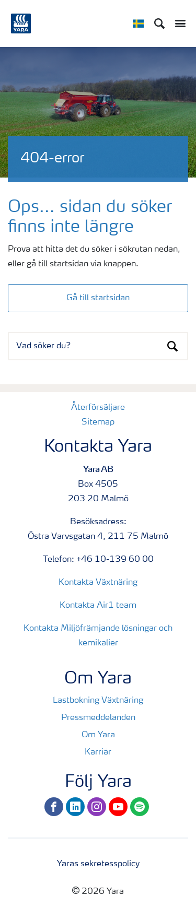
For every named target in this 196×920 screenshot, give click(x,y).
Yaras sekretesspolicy (98, 864)
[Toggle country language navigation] (138, 23)
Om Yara (98, 735)
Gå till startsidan (98, 298)
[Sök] (159, 23)
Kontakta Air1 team (98, 605)
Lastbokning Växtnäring (98, 701)
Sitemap (98, 422)
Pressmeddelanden (98, 718)
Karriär (98, 752)
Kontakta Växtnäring (98, 583)
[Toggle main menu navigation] (178, 23)
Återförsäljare (98, 408)
